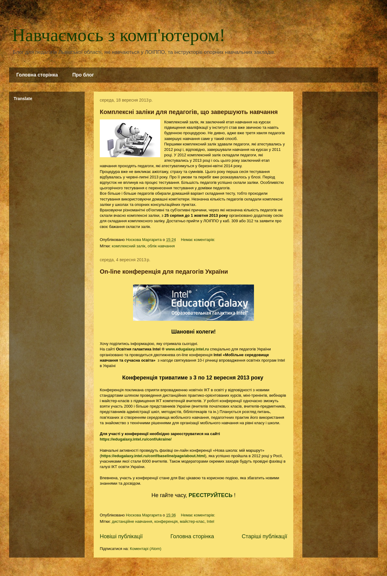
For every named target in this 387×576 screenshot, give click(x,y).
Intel (210, 521)
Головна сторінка (37, 74)
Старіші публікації (264, 536)
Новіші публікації (121, 536)
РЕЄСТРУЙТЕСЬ (211, 495)
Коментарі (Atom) (145, 548)
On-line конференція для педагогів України (164, 271)
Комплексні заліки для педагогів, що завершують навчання (189, 112)
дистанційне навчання (132, 521)
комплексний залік (128, 246)
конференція (165, 521)
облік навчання (161, 246)
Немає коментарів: (198, 239)
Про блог (83, 74)
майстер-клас (192, 521)
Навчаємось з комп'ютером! (118, 35)
